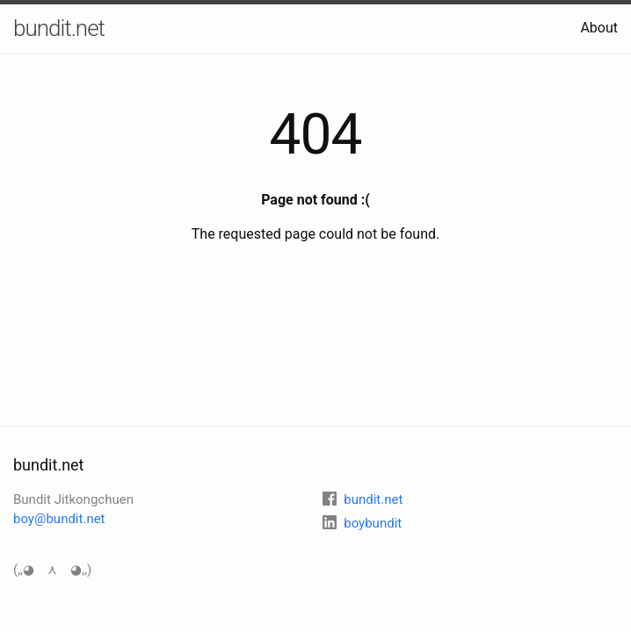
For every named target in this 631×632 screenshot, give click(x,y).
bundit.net (59, 28)
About (599, 27)
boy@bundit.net (59, 519)
